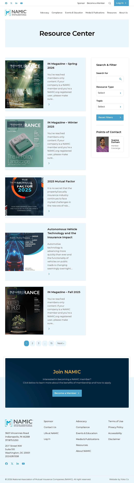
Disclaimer (114, 439)
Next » (60, 343)
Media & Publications (95, 13)
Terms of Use (115, 421)
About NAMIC (83, 451)
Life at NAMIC (51, 433)
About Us (123, 13)
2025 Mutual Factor (61, 181)
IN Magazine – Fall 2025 (63, 292)
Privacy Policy (115, 427)
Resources (112, 13)
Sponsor (81, 3)
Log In (47, 439)
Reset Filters (105, 117)
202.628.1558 (12, 456)
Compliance (57, 13)
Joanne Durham (115, 141)
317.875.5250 (11, 440)
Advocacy (44, 13)
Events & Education (74, 13)
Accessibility (115, 433)
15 (51, 343)
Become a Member (96, 3)
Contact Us (50, 427)
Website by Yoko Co (119, 479)
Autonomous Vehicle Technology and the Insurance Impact (62, 233)
